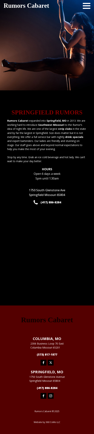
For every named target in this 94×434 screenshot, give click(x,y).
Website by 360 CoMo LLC (47, 422)
